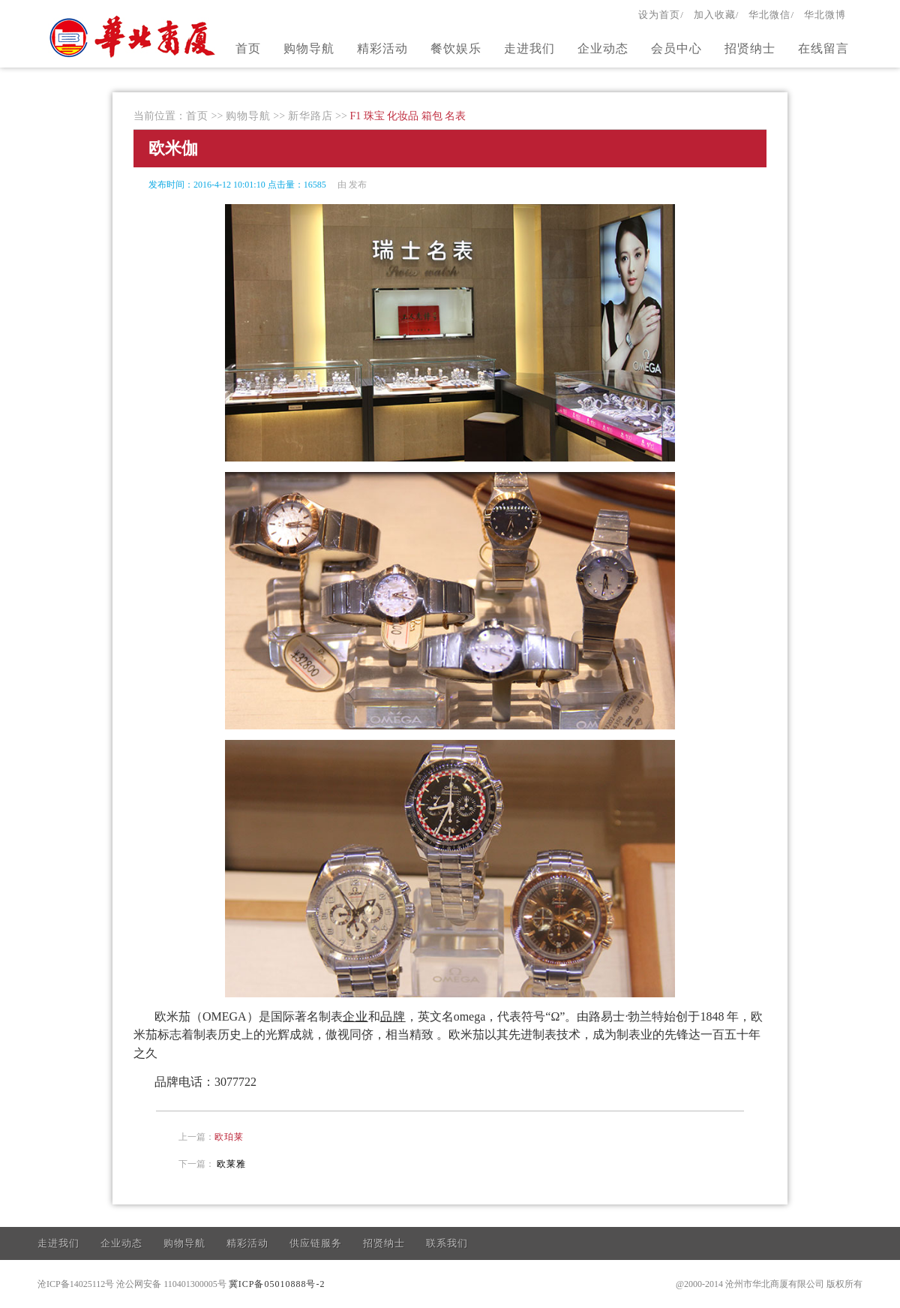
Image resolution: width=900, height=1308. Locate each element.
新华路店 (310, 116)
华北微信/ (771, 14)
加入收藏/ (717, 14)
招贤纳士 (750, 48)
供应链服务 (316, 1243)
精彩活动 (382, 48)
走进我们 (529, 48)
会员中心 (676, 48)
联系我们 (447, 1243)
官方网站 (134, 36)
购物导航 (309, 48)
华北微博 (825, 14)
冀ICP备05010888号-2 (277, 1284)
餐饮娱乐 (456, 48)
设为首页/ (661, 14)
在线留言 (823, 48)
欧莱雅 (231, 1164)
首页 (248, 48)
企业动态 (603, 48)
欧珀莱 (229, 1137)
